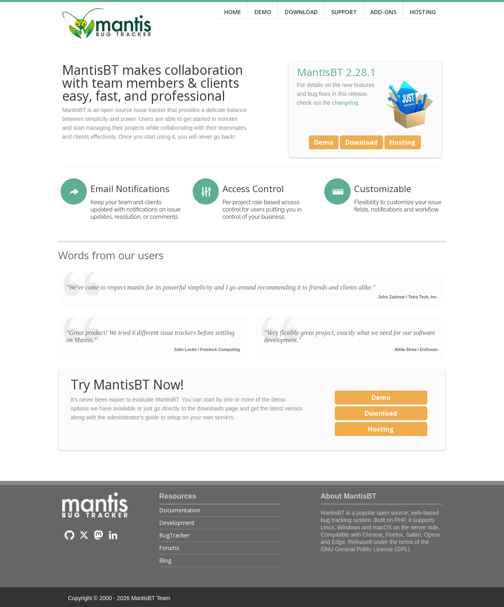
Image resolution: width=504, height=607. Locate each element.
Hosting (403, 142)
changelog (345, 102)
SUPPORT (344, 12)
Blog (165, 560)
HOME (232, 12)
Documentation (179, 510)
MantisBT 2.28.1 (336, 72)
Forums (169, 548)
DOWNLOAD (301, 12)
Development (177, 523)
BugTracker (174, 535)
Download (361, 142)
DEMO (262, 12)
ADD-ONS (383, 12)
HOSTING (423, 12)
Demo (323, 142)
